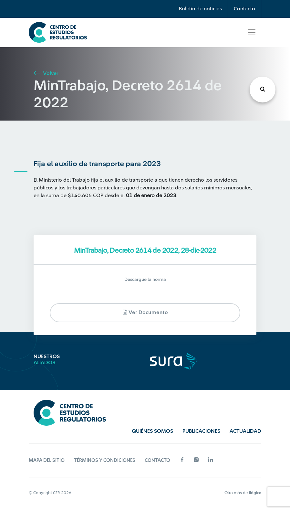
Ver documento (145, 312)
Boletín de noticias (200, 8)
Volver (46, 73)
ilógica (255, 493)
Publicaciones (201, 431)
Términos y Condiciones (104, 460)
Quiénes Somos (152, 431)
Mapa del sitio (47, 460)
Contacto (244, 8)
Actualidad (245, 431)
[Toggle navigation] (251, 32)
